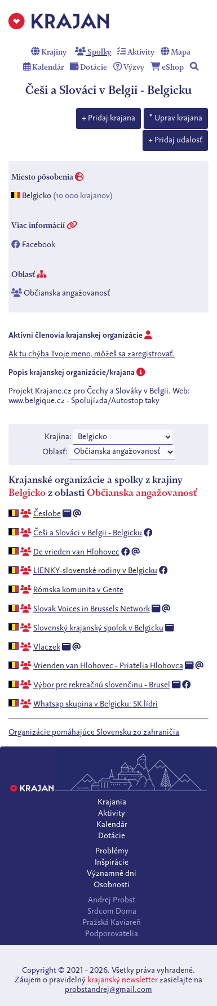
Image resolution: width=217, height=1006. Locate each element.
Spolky (93, 52)
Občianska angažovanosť (67, 293)
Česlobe (47, 514)
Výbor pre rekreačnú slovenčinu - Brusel (101, 685)
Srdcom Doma (111, 911)
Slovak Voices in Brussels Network (91, 609)
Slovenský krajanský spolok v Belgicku (98, 628)
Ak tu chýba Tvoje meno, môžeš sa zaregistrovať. (91, 354)
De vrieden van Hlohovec (76, 552)
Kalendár (43, 67)
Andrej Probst (111, 900)
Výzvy (128, 67)
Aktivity (135, 52)
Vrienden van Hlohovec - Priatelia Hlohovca (108, 666)
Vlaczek (46, 647)
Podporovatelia (111, 933)
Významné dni (111, 873)
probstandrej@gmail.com (108, 989)
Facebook (38, 244)
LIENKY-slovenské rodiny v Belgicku (95, 571)
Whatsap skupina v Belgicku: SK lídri (95, 704)
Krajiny (49, 52)
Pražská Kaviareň (111, 922)
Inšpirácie (112, 862)
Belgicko (36, 195)
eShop (167, 67)
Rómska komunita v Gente (78, 590)
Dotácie (88, 67)
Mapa (176, 52)
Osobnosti (112, 884)
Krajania (112, 802)
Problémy (112, 851)
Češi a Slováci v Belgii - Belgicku (87, 533)
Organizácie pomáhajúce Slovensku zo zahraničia (93, 732)
